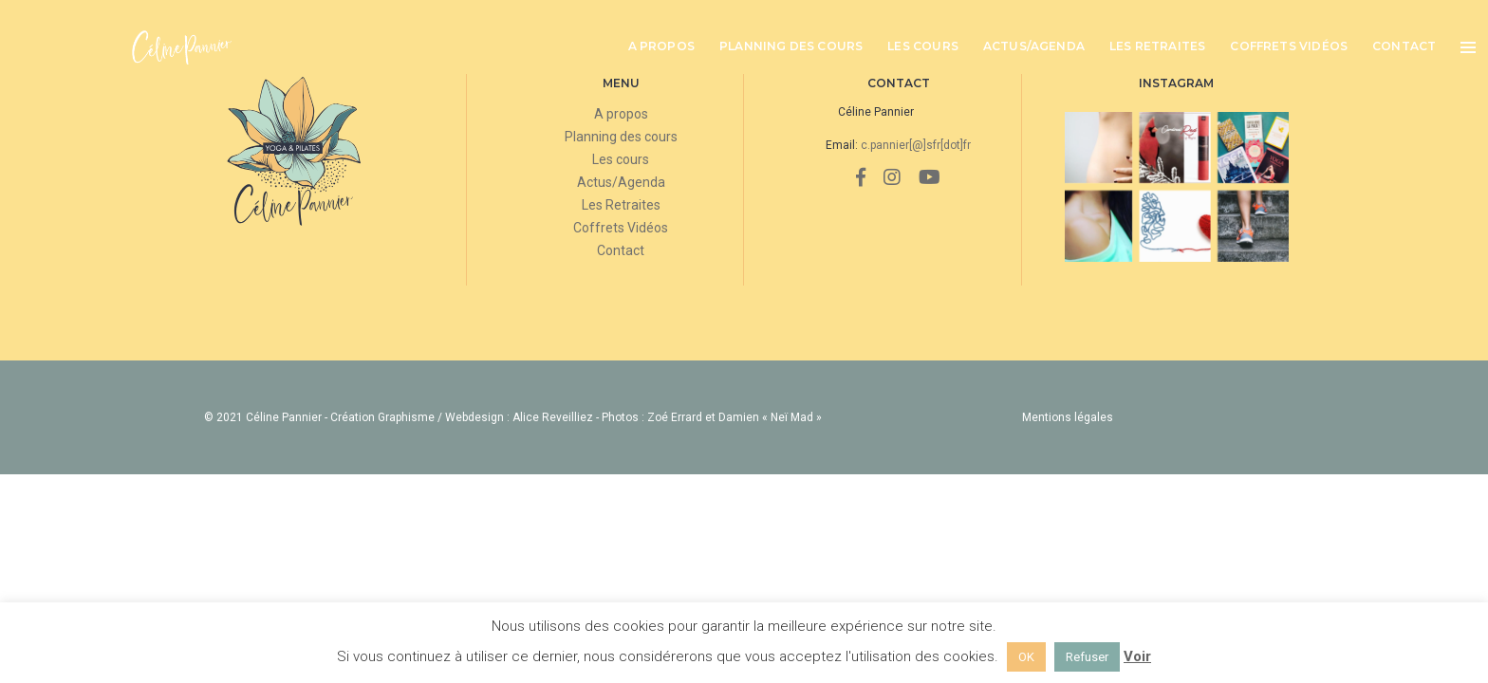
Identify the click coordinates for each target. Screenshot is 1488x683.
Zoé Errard (674, 417)
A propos (670, 34)
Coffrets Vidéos (1298, 34)
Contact (1412, 34)
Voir (1137, 656)
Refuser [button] (1087, 657)
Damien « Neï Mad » (770, 417)
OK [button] (1026, 657)
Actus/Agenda (1042, 34)
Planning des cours (799, 34)
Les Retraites (1166, 34)
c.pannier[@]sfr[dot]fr (916, 145)
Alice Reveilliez (552, 417)
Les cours (932, 34)
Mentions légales (1067, 417)
